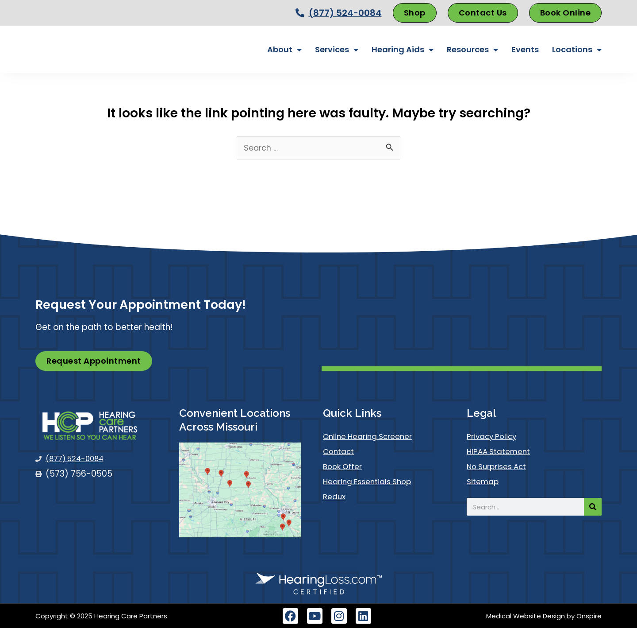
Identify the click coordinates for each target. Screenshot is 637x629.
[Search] (593, 507)
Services (336, 49)
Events (525, 49)
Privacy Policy (495, 437)
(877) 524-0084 (345, 13)
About (284, 49)
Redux (335, 497)
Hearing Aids (403, 49)
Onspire (589, 616)
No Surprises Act (501, 467)
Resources (472, 49)
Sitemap (484, 482)
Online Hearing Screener (372, 437)
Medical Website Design (525, 616)
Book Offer (345, 467)
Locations (577, 49)
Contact (340, 452)
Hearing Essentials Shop (372, 482)
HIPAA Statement (502, 452)
